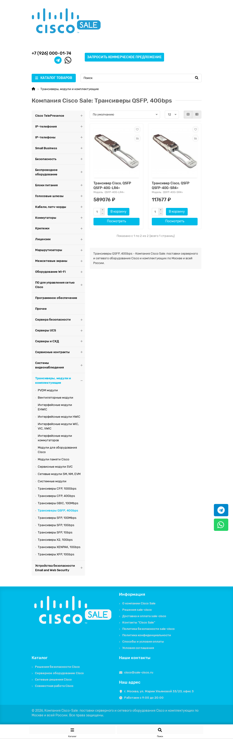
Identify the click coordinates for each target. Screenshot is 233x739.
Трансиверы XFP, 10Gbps (56, 554)
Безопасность (60, 159)
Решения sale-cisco (137, 609)
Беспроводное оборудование (60, 172)
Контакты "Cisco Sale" (138, 622)
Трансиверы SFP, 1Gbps (55, 532)
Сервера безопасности (60, 320)
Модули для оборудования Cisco (57, 450)
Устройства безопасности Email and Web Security (60, 568)
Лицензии (60, 239)
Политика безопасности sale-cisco (148, 629)
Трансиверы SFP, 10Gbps (56, 525)
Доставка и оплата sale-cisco (144, 616)
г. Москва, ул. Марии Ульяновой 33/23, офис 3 (159, 691)
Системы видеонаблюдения (60, 365)
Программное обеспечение (56, 298)
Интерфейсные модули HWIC (59, 416)
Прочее (41, 308)
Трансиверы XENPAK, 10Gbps (59, 547)
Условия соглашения (138, 648)
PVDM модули (48, 390)
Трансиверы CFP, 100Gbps (57, 488)
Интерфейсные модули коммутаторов (55, 438)
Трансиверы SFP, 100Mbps (57, 518)
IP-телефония (60, 127)
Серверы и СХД (60, 341)
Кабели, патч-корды (60, 207)
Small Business (60, 148)
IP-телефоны (60, 137)
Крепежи (60, 228)
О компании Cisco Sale (139, 603)
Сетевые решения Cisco (53, 679)
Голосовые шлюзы (60, 196)
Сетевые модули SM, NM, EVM (59, 474)
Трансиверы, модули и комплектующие (69, 89)
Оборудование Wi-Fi (60, 272)
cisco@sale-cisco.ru (138, 672)
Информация (132, 594)
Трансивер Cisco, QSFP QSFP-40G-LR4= (112, 185)
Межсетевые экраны (60, 261)
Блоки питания (60, 185)
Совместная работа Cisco (54, 686)
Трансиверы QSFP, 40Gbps (58, 510)
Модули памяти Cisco (53, 459)
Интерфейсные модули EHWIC (55, 407)
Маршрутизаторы (60, 250)
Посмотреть (116, 221)
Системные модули (52, 481)
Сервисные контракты (60, 352)
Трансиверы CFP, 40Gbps (56, 496)
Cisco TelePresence (60, 116)
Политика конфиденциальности (146, 635)
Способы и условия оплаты (143, 641)
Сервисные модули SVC (55, 466)
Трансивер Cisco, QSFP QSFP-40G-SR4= (170, 185)
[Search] (141, 78)
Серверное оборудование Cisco (59, 673)
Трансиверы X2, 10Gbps (55, 539)
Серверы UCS (60, 331)
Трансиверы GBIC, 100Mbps (58, 503)
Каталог (40, 657)
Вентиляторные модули (55, 397)
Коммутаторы (60, 218)
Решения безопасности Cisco (57, 667)
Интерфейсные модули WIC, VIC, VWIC (58, 426)
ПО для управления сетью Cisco (60, 285)
